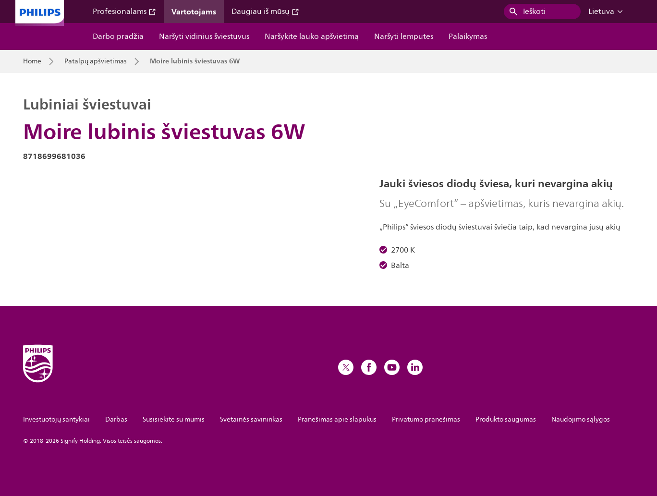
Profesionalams (124, 11)
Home (32, 61)
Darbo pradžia (118, 36)
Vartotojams (193, 11)
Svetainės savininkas (251, 419)
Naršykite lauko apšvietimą (312, 36)
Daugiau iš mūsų (265, 11)
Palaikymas (468, 36)
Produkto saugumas (505, 419)
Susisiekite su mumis (174, 419)
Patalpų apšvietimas (95, 61)
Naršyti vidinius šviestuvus (204, 36)
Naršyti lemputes (403, 36)
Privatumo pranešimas (426, 419)
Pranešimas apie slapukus (337, 419)
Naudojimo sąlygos (580, 419)
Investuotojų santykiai (56, 419)
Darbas (116, 419)
